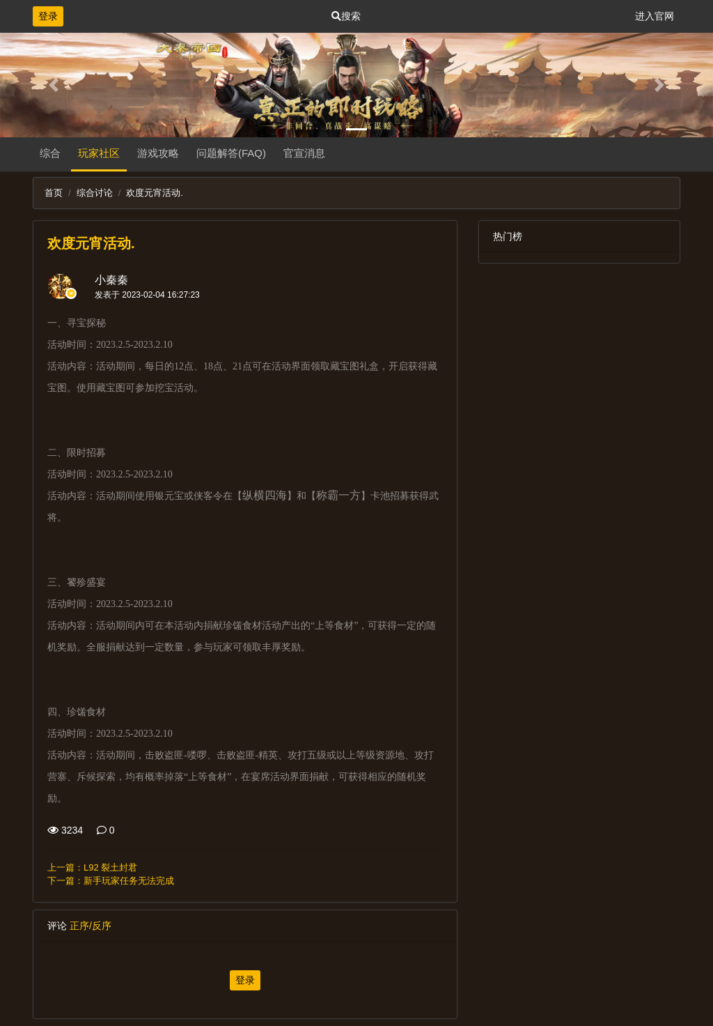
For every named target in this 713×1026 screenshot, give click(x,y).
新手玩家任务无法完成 (129, 880)
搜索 (346, 16)
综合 (50, 153)
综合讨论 (95, 192)
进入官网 (654, 16)
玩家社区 (99, 153)
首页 (54, 192)
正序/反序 (90, 925)
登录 (48, 16)
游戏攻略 (158, 153)
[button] (53, 85)
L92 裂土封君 (110, 867)
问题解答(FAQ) (231, 153)
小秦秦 (111, 280)
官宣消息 (304, 153)
